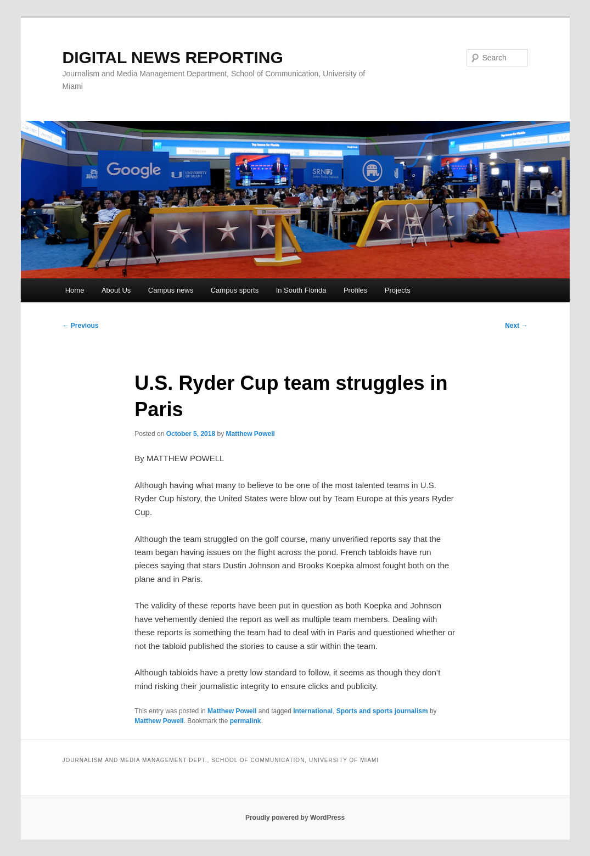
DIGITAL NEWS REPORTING (173, 57)
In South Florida (301, 290)
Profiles (355, 290)
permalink (245, 721)
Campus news (170, 290)
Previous (81, 325)
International (313, 711)
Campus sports (235, 290)
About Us (116, 290)
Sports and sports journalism (382, 711)
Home (75, 290)
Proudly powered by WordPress (295, 817)
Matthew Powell (250, 434)
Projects (398, 290)
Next (516, 325)
